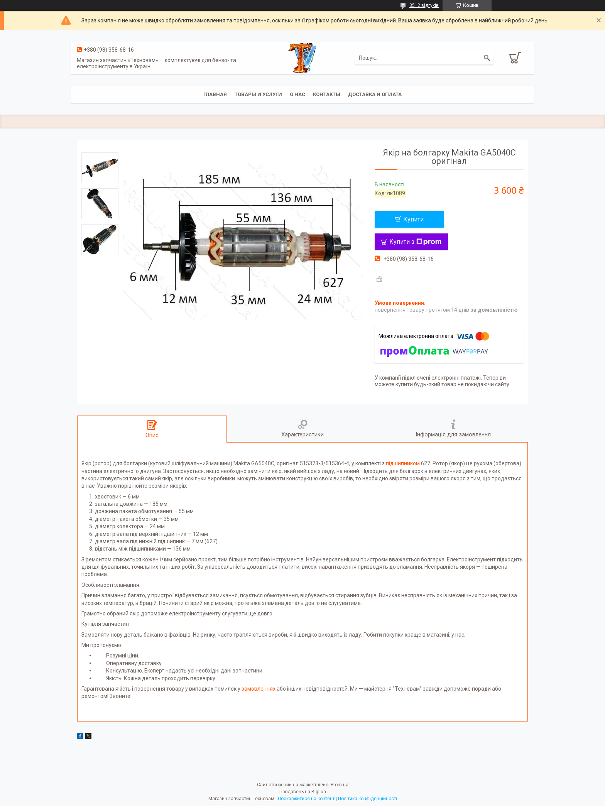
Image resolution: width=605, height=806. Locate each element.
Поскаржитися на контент (306, 798)
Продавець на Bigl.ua (302, 791)
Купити (413, 219)
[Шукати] (487, 58)
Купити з (415, 241)
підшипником (403, 463)
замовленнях (258, 689)
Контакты (326, 94)
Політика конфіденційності (367, 798)
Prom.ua (339, 784)
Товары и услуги (258, 94)
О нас (297, 94)
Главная (215, 94)
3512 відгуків (424, 5)
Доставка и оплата (375, 94)
